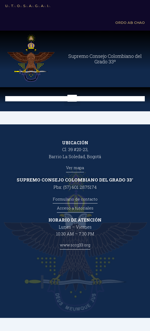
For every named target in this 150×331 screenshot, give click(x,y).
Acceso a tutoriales (75, 208)
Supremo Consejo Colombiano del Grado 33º (105, 59)
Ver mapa (75, 167)
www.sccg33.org (75, 244)
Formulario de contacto (75, 199)
